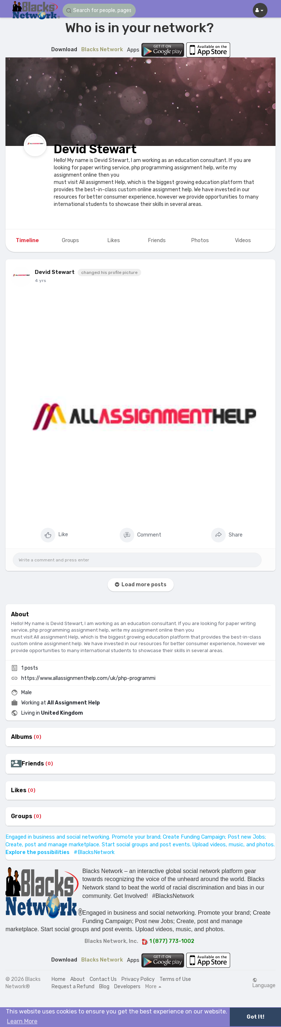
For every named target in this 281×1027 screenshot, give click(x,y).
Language (264, 983)
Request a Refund (73, 986)
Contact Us (103, 979)
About (77, 979)
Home (58, 979)
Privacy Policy (138, 979)
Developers (127, 986)
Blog (104, 986)
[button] (99, 10)
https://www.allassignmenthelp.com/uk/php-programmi (88, 678)
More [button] (153, 986)
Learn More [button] (22, 1021)
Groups (21, 816)
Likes (18, 790)
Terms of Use (175, 979)
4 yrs (40, 280)
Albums (21, 737)
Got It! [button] (255, 1017)
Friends (33, 764)
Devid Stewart (95, 149)
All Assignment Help (73, 703)
